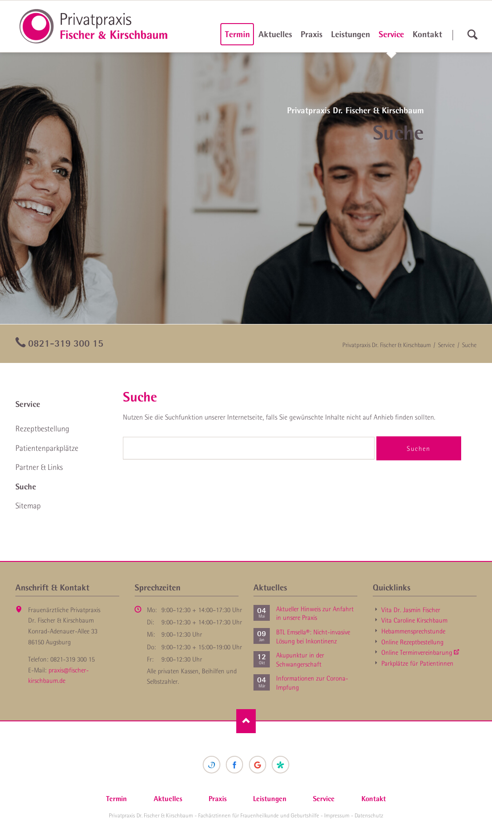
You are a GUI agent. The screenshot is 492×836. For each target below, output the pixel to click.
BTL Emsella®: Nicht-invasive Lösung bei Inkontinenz (313, 636)
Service (391, 34)
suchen (472, 35)
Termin (237, 34)
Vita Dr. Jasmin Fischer (410, 610)
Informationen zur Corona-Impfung (312, 683)
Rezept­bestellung (42, 428)
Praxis (311, 34)
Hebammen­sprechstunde (413, 631)
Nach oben (246, 721)
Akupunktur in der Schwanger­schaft (300, 660)
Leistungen (350, 34)
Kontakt (427, 34)
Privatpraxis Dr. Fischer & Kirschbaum (386, 344)
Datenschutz (369, 815)
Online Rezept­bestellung (412, 642)
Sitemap (28, 505)
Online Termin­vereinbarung (416, 652)
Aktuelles (275, 34)
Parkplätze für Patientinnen (417, 663)
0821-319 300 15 (65, 343)
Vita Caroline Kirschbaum (414, 620)
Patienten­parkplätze (46, 448)
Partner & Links (39, 467)
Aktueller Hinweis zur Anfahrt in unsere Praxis (315, 613)
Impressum (337, 815)
